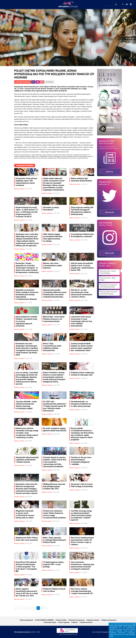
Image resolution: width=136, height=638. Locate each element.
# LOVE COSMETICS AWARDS (44, 620)
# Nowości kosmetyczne (76, 620)
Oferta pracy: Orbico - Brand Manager (107, 279)
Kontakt (99, 632)
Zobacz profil (109, 212)
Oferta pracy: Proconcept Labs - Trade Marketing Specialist (108, 286)
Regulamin (105, 632)
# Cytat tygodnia (63, 622)
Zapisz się (109, 172)
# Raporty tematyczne (108, 620)
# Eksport (74, 622)
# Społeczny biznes (86, 622)
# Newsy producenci (26, 620)
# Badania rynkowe (22, 82)
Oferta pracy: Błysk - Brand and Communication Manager (108, 293)
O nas (93, 632)
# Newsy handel (61, 620)
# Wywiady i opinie (50, 622)
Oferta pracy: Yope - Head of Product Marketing (108, 272)
